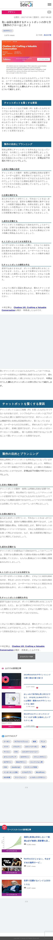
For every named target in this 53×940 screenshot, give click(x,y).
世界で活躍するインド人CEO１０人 (37, 882)
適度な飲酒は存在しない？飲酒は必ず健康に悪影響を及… (37, 839)
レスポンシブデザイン (37, 777)
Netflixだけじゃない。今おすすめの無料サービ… (37, 861)
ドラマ (6, 747)
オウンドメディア (10, 757)
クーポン (7, 741)
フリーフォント (20, 777)
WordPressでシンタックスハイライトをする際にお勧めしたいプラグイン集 (37, 717)
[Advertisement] (26, 342)
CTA (16, 752)
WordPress (40, 772)
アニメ (43, 741)
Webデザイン (21, 762)
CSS (5, 767)
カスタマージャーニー (30, 752)
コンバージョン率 (36, 762)
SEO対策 (7, 777)
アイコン (7, 752)
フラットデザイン (40, 757)
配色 (43, 747)
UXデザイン (8, 31)
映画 (34, 741)
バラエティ (17, 747)
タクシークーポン (31, 747)
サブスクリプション (21, 741)
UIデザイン (7, 762)
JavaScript (16, 767)
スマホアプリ (26, 772)
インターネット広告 (11, 772)
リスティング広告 (31, 767)
